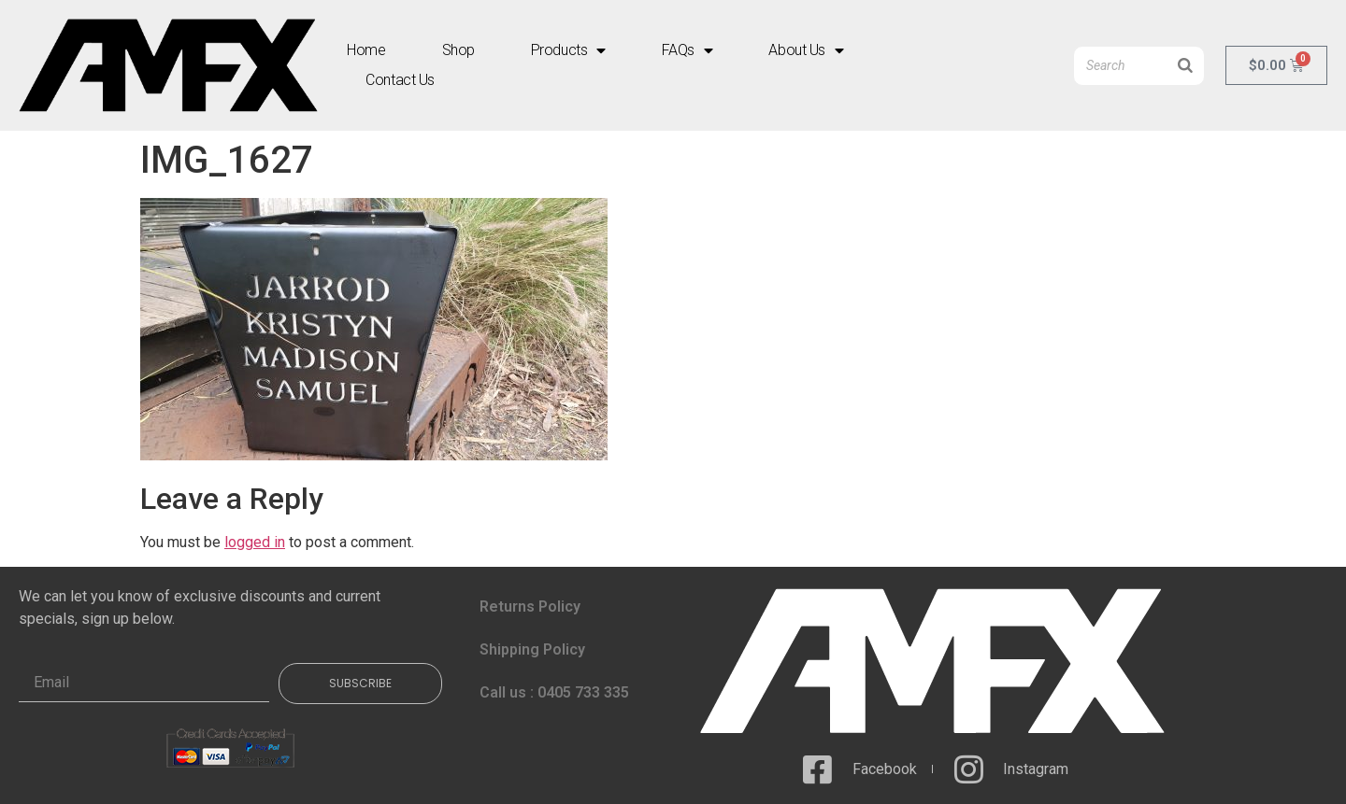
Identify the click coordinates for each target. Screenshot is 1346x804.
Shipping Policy (532, 649)
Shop (458, 50)
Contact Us (400, 80)
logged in (254, 542)
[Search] (1185, 66)
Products (568, 50)
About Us (805, 50)
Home (366, 50)
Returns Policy (530, 606)
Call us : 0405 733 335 (554, 692)
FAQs (687, 50)
